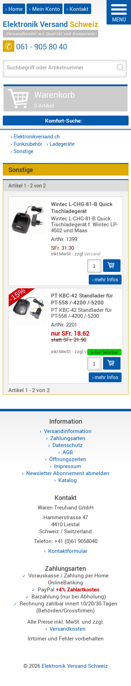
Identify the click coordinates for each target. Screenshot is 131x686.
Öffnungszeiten (67, 458)
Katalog (67, 479)
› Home (14, 8)
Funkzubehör (28, 143)
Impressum (67, 465)
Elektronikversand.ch (37, 136)
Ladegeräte (62, 143)
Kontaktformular (67, 550)
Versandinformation (68, 430)
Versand (92, 254)
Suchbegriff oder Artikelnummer (45, 67)
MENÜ (119, 13)
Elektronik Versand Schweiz (75, 665)
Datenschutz (67, 444)
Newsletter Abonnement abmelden (67, 472)
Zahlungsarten (67, 437)
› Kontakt (77, 8)
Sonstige (23, 151)
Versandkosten (68, 628)
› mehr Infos (105, 279)
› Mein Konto (44, 8)
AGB (68, 451)
